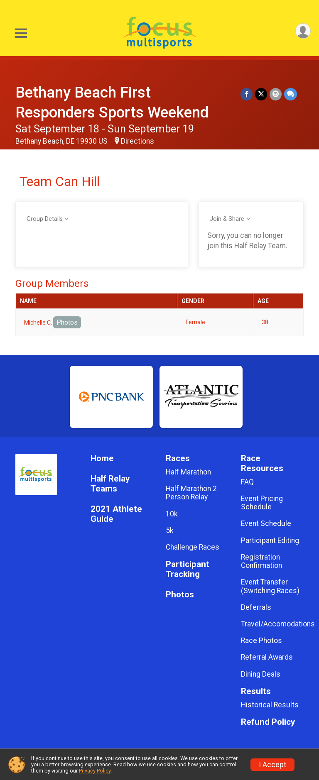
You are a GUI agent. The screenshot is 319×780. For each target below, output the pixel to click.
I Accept (272, 764)
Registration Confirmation (261, 561)
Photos (67, 322)
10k (172, 514)
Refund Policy (268, 722)
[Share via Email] (276, 94)
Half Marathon (188, 472)
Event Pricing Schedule (262, 502)
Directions (137, 141)
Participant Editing (270, 540)
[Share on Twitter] (261, 94)
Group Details (45, 219)
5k (170, 530)
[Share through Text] (290, 94)
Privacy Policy (94, 771)
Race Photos (261, 640)
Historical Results (270, 705)
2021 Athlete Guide (116, 514)
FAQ (247, 482)
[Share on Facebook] (246, 94)
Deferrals (256, 607)
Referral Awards (267, 657)
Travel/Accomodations (272, 624)
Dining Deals (260, 674)
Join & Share (227, 219)
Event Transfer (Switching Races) (270, 586)
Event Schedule (266, 523)
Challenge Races (192, 547)
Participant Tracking (187, 569)
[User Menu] (303, 31)
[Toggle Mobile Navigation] (20, 33)
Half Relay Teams (110, 484)
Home (102, 458)
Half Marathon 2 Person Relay (191, 492)
